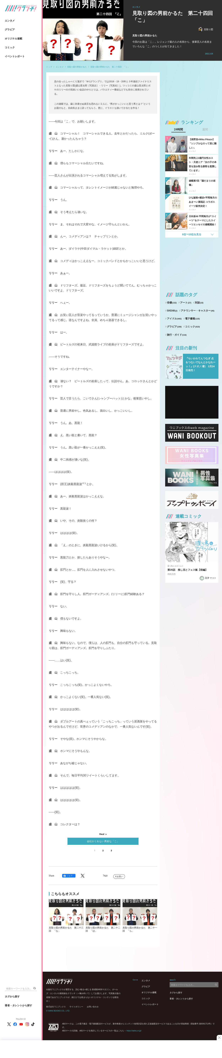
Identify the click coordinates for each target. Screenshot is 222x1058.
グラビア (10, 29)
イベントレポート (15, 56)
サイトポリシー (76, 1007)
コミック (10, 47)
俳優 (172, 302)
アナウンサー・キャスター (197, 310)
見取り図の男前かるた (77, 67)
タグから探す (12, 996)
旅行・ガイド (177, 334)
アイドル (174, 318)
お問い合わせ (93, 1007)
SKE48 (172, 310)
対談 (199, 302)
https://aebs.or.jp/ (133, 1031)
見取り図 (206, 29)
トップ (49, 67)
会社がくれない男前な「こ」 (103, 841)
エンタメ (10, 20)
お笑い (120, 876)
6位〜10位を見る (191, 234)
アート (185, 302)
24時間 (178, 129)
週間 (205, 129)
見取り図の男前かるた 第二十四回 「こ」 (109, 67)
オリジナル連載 (13, 38)
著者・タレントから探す (18, 1005)
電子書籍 (192, 318)
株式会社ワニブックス (56, 1007)
